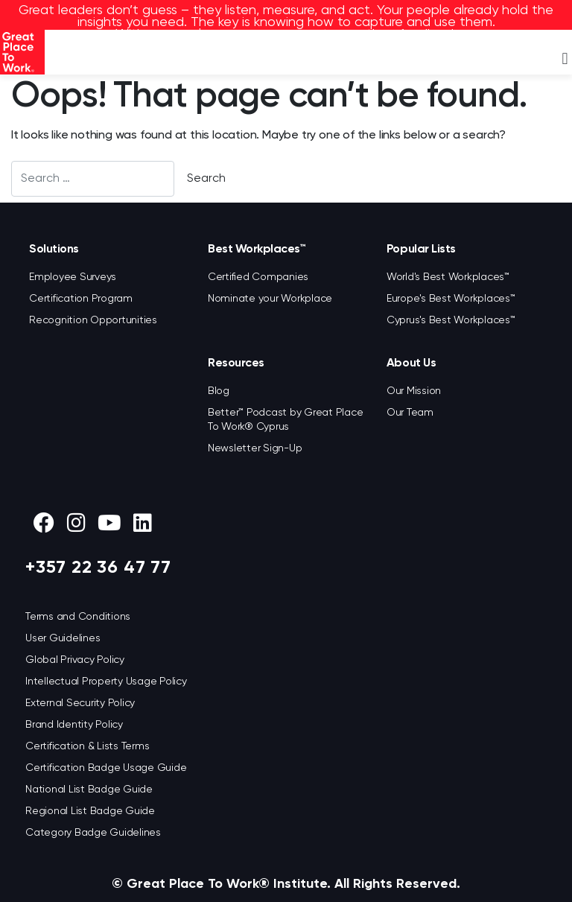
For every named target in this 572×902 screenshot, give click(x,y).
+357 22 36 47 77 (98, 568)
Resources (236, 363)
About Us (411, 363)
